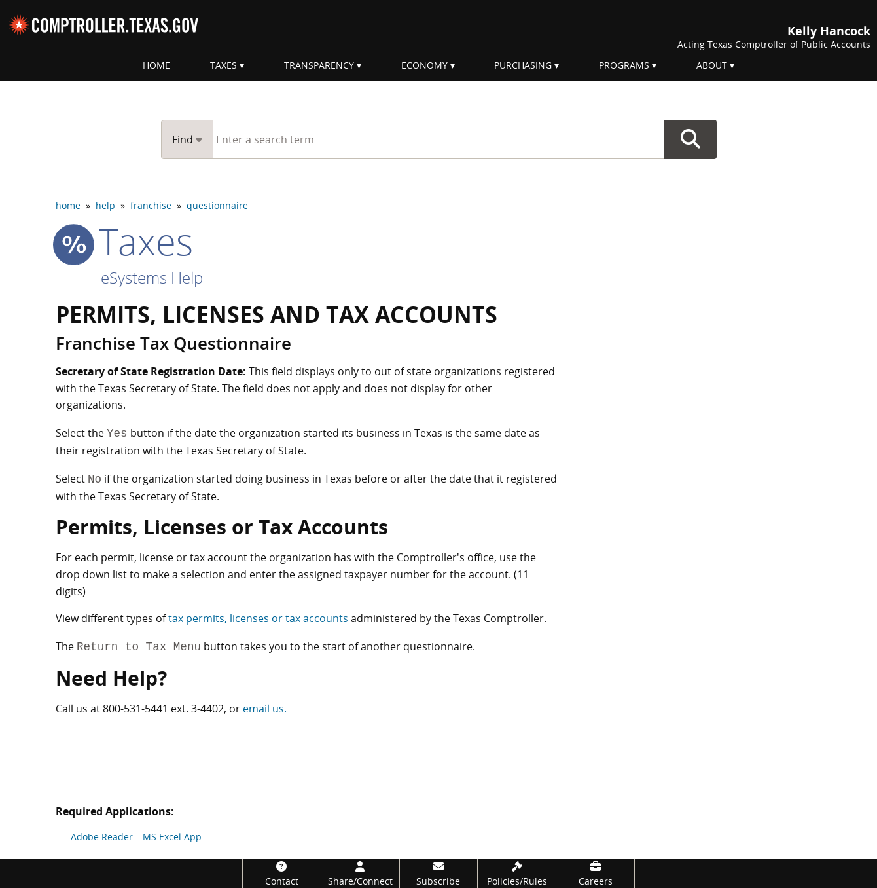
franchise (150, 205)
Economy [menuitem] (424, 65)
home (68, 205)
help (105, 205)
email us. (265, 708)
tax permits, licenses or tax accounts (258, 618)
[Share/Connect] (360, 873)
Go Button (690, 139)
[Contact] (282, 873)
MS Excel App (172, 836)
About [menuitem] (711, 65)
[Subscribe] (439, 873)
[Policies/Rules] (517, 873)
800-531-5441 (135, 708)
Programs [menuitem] (624, 65)
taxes (124, 241)
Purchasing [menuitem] (523, 65)
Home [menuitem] (156, 65)
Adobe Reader (102, 836)
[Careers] (595, 873)
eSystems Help (152, 277)
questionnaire (217, 205)
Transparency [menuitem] (319, 65)
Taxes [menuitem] (223, 65)
